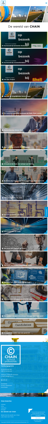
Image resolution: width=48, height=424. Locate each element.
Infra (2, 406)
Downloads (4, 387)
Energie (3, 409)
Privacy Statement (6, 385)
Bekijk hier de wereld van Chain (10, 415)
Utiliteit (3, 404)
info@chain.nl (9, 376)
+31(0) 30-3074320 (12, 374)
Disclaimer (4, 383)
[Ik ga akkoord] (46, 416)
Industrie (4, 408)
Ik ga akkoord (38, 415)
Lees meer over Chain (7, 417)
